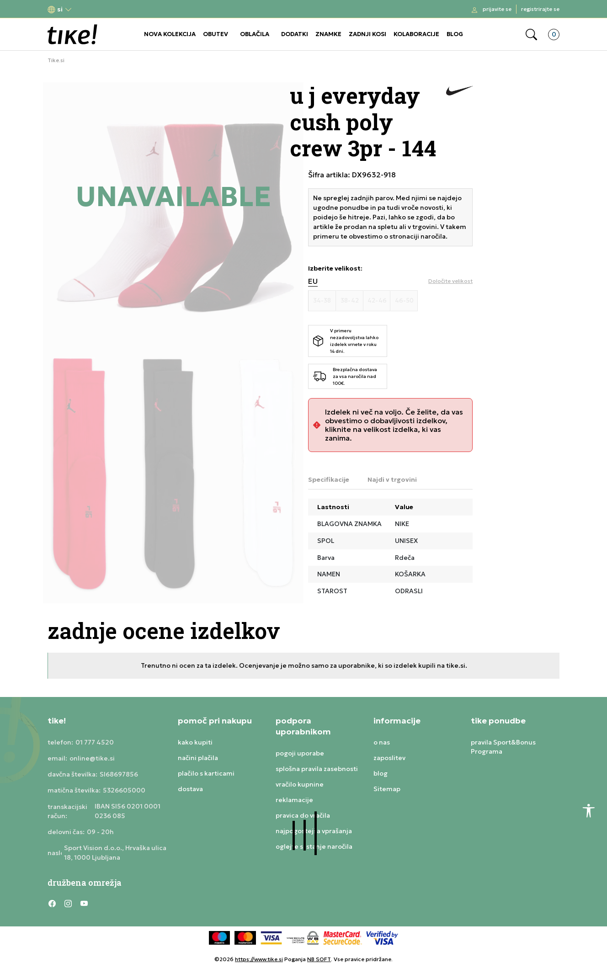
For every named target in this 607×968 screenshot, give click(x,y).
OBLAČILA (254, 34)
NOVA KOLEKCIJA (170, 34)
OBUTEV (215, 34)
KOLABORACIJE (416, 34)
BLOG (455, 34)
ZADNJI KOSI (367, 34)
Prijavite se (497, 8)
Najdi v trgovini (392, 479)
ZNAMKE (328, 34)
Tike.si (56, 60)
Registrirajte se (540, 8)
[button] (60, 9)
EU (313, 281)
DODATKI (294, 34)
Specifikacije (328, 479)
